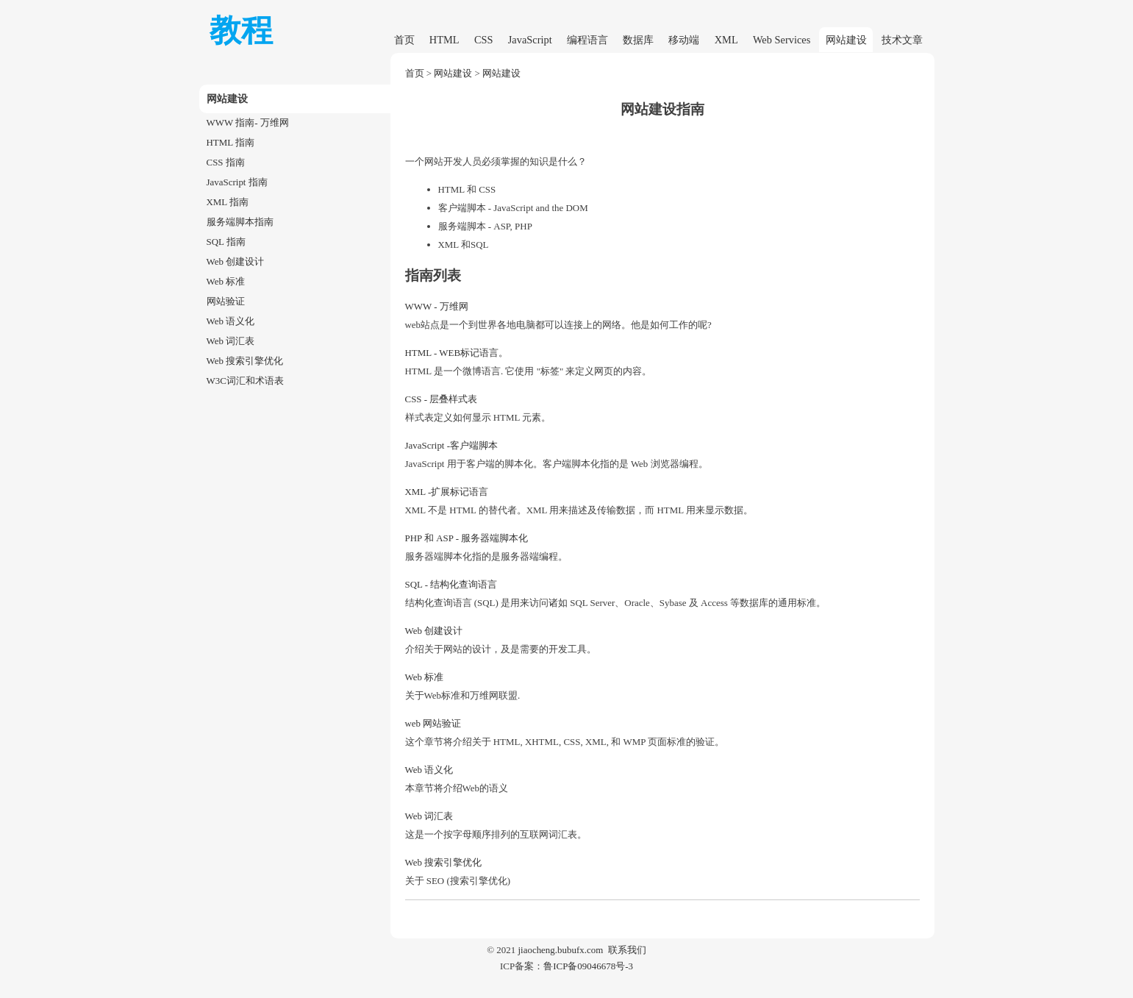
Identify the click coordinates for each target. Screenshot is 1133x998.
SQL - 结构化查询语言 (451, 584)
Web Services (781, 40)
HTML (444, 40)
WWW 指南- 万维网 (248, 122)
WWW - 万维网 (436, 306)
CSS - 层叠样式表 (441, 398)
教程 (241, 30)
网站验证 (226, 301)
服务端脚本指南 (240, 221)
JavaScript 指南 (237, 182)
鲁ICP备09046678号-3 (588, 966)
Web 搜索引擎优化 (245, 360)
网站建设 (846, 40)
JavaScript (530, 40)
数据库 (638, 40)
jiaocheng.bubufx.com (560, 949)
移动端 (683, 40)
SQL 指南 (226, 241)
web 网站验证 (433, 723)
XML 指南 (228, 201)
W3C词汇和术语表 (245, 380)
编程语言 (587, 40)
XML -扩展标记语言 (447, 491)
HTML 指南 (230, 142)
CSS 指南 (226, 162)
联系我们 (627, 949)
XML (726, 40)
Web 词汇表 (231, 340)
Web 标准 (226, 281)
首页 (404, 40)
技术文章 (902, 40)
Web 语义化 (231, 321)
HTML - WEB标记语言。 (457, 352)
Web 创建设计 (236, 261)
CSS (483, 40)
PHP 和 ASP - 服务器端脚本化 (467, 537)
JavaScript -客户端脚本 (451, 445)
